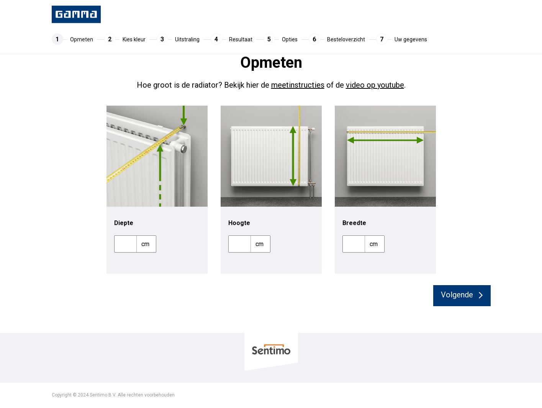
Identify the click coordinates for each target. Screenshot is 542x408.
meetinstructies (297, 85)
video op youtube (375, 85)
